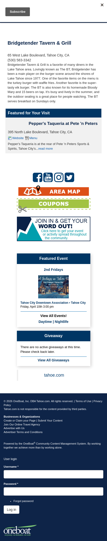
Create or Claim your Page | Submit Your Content (33, 420)
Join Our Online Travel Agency (22, 424)
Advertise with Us (14, 428)
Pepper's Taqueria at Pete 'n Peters (63, 123)
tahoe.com (54, 375)
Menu (33, 138)
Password (11, 483)
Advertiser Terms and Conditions (23, 432)
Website (18, 138)
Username (11, 466)
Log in (11, 510)
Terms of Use (83, 401)
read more (45, 148)
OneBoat (29, 443)
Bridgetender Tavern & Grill (39, 43)
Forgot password (23, 501)
